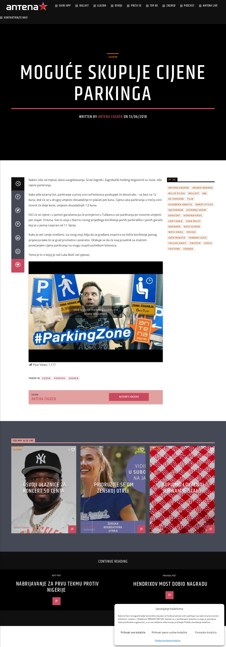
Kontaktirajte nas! (16, 17)
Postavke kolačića (205, 632)
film (190, 204)
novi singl (175, 237)
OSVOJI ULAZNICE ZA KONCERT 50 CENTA (44, 493)
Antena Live (210, 5)
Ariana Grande (202, 193)
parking (59, 383)
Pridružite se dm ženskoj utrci (114, 493)
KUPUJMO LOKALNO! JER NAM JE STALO (183, 493)
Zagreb (171, 5)
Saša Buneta (176, 243)
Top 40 (154, 5)
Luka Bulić (193, 226)
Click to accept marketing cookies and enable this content (96, 317)
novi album (192, 232)
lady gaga (175, 226)
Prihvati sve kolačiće (133, 632)
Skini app (65, 5)
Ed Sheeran (176, 204)
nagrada (174, 232)
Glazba (101, 5)
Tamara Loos (197, 243)
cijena (46, 383)
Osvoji (118, 5)
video (208, 248)
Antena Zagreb (110, 120)
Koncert (174, 221)
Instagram (175, 215)
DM (204, 199)
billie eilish (176, 199)
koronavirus (193, 221)
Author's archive (129, 402)
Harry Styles (204, 209)
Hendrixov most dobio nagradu (170, 589)
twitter (195, 248)
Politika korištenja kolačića (167, 640)
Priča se (136, 5)
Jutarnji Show (196, 215)
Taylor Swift (177, 248)
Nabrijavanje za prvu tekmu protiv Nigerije (57, 592)
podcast (189, 5)
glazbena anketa (180, 209)
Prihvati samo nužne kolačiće (169, 632)
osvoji (191, 237)
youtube (174, 254)
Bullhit (84, 5)
